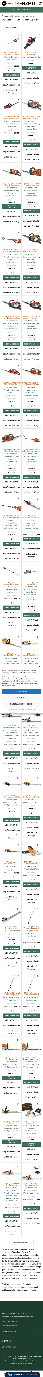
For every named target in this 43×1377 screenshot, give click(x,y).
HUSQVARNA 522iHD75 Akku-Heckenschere (31, 384)
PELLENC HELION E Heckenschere (31, 583)
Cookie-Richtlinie (13, 709)
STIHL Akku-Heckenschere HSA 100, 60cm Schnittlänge (12, 655)
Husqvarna (31, 126)
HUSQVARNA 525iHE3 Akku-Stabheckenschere (31, 450)
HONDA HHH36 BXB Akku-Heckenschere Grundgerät (11, 118)
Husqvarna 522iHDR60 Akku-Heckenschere (11, 450)
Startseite (17, 16)
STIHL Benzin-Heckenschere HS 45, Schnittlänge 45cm (12, 797)
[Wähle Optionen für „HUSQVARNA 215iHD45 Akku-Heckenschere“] (11, 206)
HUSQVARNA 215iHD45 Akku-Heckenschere (12, 184)
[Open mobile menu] (7, 3)
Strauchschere (34, 1126)
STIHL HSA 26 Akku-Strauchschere (31, 1122)
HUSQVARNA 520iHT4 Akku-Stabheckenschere (12, 250)
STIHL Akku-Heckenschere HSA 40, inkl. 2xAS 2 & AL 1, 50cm (31, 728)
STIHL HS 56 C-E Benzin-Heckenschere (31, 1058)
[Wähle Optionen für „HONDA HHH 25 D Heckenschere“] (31, 68)
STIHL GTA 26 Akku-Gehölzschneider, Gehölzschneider (31, 863)
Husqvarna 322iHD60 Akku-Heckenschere (31, 184)
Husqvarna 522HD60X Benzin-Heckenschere (31, 250)
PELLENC (31, 520)
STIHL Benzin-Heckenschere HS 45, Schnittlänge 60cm (31, 797)
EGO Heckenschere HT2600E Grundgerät (12, 53)
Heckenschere (13, 57)
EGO (6, 57)
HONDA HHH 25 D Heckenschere (31, 53)
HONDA (38, 57)
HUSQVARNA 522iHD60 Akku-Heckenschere (12, 384)
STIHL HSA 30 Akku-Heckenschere (11, 1184)
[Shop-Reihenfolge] (39, 27)
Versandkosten (13, 85)
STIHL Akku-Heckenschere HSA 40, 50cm (11, 727)
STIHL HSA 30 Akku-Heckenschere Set (31, 1184)
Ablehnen (21, 698)
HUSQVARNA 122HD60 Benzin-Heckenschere (31, 117)
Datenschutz (23, 709)
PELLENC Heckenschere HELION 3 (31, 517)
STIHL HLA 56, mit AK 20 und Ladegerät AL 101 (12, 994)
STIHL (7, 658)
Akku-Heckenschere (11, 190)
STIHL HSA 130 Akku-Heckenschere (12, 1122)
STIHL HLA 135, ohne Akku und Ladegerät (31, 927)
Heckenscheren (11, 60)
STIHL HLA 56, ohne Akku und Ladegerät (31, 994)
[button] (39, 666)
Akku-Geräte (11, 126)
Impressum (31, 709)
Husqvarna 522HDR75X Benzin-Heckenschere (31, 317)
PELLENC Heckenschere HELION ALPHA (11, 584)
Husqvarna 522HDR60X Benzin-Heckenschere (11, 317)
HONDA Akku (15, 121)
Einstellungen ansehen (21, 704)
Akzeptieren (21, 691)
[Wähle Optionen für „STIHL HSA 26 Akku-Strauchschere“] (31, 1144)
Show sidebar (11, 28)
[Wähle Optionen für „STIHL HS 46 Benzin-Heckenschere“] (11, 1078)
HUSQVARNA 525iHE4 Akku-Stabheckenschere (12, 517)
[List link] (21, 1321)
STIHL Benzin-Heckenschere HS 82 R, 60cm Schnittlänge (11, 863)
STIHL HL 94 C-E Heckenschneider (11, 927)
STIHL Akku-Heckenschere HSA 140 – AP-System (31, 655)
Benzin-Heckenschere (31, 124)
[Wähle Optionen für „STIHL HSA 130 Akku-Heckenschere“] (11, 1142)
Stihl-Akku (14, 658)
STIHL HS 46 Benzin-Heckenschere (11, 1058)
